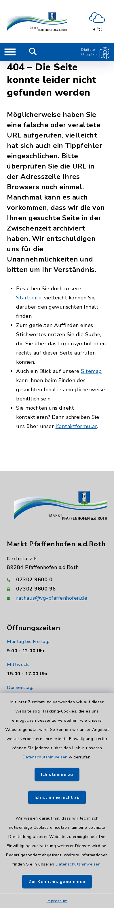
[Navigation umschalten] (10, 52)
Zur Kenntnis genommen (57, 881)
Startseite (28, 297)
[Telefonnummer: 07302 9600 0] (57, 579)
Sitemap (91, 371)
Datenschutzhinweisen (45, 757)
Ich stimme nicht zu (57, 797)
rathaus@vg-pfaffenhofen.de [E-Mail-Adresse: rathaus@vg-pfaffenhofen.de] (51, 598)
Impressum (57, 901)
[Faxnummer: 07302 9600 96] (57, 588)
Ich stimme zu (57, 774)
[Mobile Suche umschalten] (33, 52)
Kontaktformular (76, 426)
